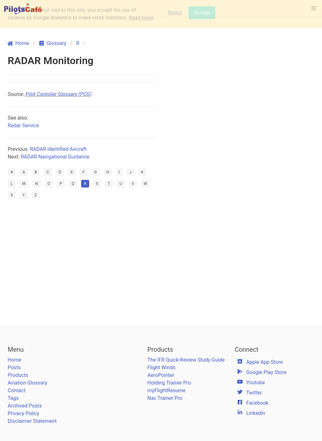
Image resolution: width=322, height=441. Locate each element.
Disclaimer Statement (32, 421)
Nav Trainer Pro (164, 398)
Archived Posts (25, 406)
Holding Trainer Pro (169, 383)
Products (18, 375)
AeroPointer (160, 375)
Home (14, 360)
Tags (13, 398)
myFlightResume (166, 390)
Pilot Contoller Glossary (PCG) (59, 94)
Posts (14, 367)
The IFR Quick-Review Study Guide (186, 360)
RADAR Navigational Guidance (55, 157)
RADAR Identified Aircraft (58, 149)
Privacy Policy (23, 413)
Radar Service (23, 125)
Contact (17, 390)
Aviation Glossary (27, 383)
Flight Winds (161, 367)
